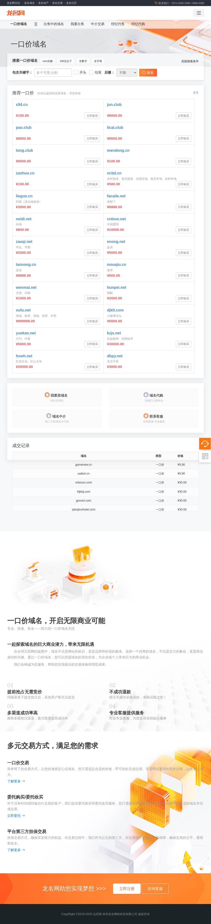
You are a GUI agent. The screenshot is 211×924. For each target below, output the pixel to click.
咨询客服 (155, 888)
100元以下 (66, 61)
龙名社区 (71, 2)
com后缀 (47, 61)
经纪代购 (138, 24)
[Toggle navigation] (198, 13)
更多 (196, 92)
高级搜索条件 (190, 61)
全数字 (83, 61)
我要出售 (77, 24)
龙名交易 (57, 2)
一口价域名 (18, 24)
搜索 (148, 73)
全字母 (98, 61)
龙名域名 (29, 2)
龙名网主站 (13, 2)
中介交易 (97, 24)
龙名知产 (43, 2)
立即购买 (92, 115)
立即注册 (127, 888)
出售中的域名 (54, 24)
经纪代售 (118, 24)
